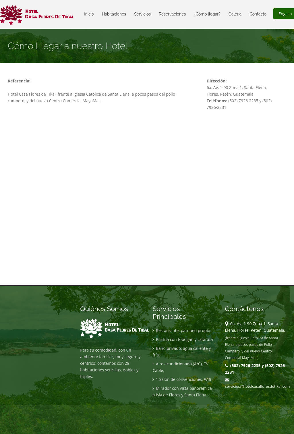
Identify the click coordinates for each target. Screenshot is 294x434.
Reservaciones (172, 14)
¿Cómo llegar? (207, 14)
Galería (235, 14)
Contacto (257, 14)
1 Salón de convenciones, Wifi (181, 379)
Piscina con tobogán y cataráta (182, 339)
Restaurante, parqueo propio (181, 330)
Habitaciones (114, 14)
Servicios (142, 14)
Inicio (89, 14)
